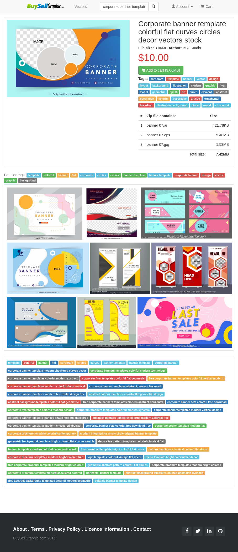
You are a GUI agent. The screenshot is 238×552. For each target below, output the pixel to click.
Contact (142, 529)
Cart (206, 6)
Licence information (106, 529)
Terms (38, 529)
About (20, 529)
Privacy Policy (65, 529)
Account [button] (182, 6)
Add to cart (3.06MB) (161, 70)
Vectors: (81, 6)
